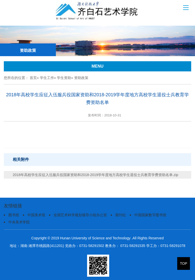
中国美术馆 (36, 215)
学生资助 (64, 78)
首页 (33, 78)
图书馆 (13, 215)
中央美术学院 (19, 222)
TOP (183, 263)
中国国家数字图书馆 (150, 215)
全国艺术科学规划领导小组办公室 (80, 215)
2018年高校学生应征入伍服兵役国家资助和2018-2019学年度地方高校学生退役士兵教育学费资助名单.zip (95, 175)
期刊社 (120, 215)
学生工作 (47, 78)
